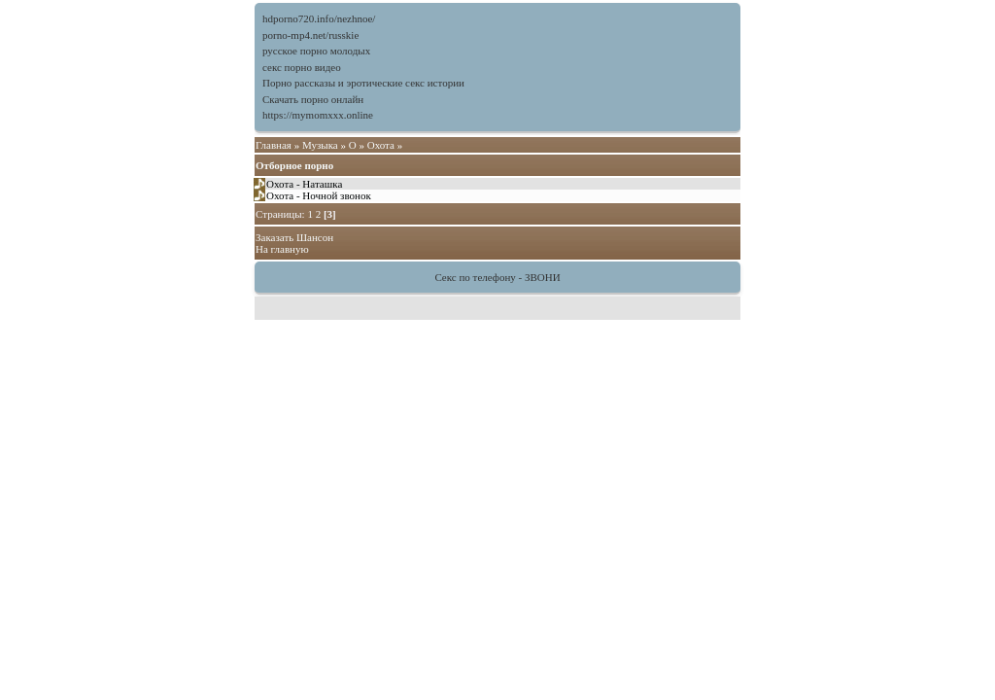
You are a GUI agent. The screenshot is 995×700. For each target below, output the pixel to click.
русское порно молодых (316, 50)
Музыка (320, 145)
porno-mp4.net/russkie (310, 35)
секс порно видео (301, 67)
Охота (381, 145)
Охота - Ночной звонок (318, 195)
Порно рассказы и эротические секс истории (363, 82)
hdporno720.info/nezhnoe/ (318, 18)
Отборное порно (294, 165)
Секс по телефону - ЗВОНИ (497, 277)
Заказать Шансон (294, 237)
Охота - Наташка (304, 184)
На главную (282, 249)
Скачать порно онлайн (312, 99)
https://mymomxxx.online (317, 115)
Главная (274, 145)
